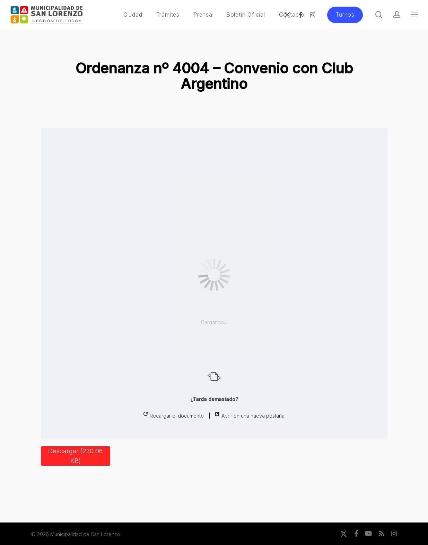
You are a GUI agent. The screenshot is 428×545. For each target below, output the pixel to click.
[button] (414, 14)
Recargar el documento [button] (173, 415)
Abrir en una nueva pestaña (250, 415)
